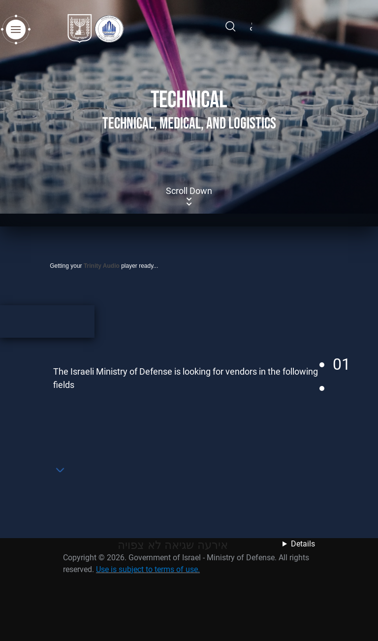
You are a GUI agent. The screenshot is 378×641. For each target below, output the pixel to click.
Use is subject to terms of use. (148, 569)
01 (341, 364)
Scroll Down (189, 196)
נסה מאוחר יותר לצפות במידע (294, 551)
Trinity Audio (102, 265)
